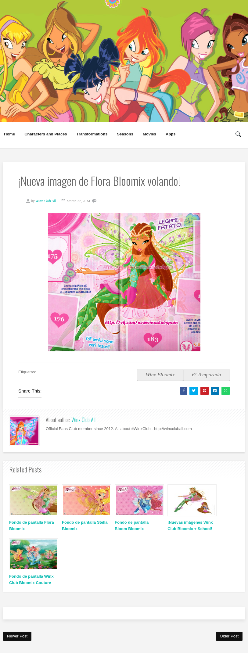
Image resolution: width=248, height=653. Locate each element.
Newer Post (17, 636)
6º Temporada (206, 375)
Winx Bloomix (160, 375)
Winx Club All (83, 420)
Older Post (229, 636)
